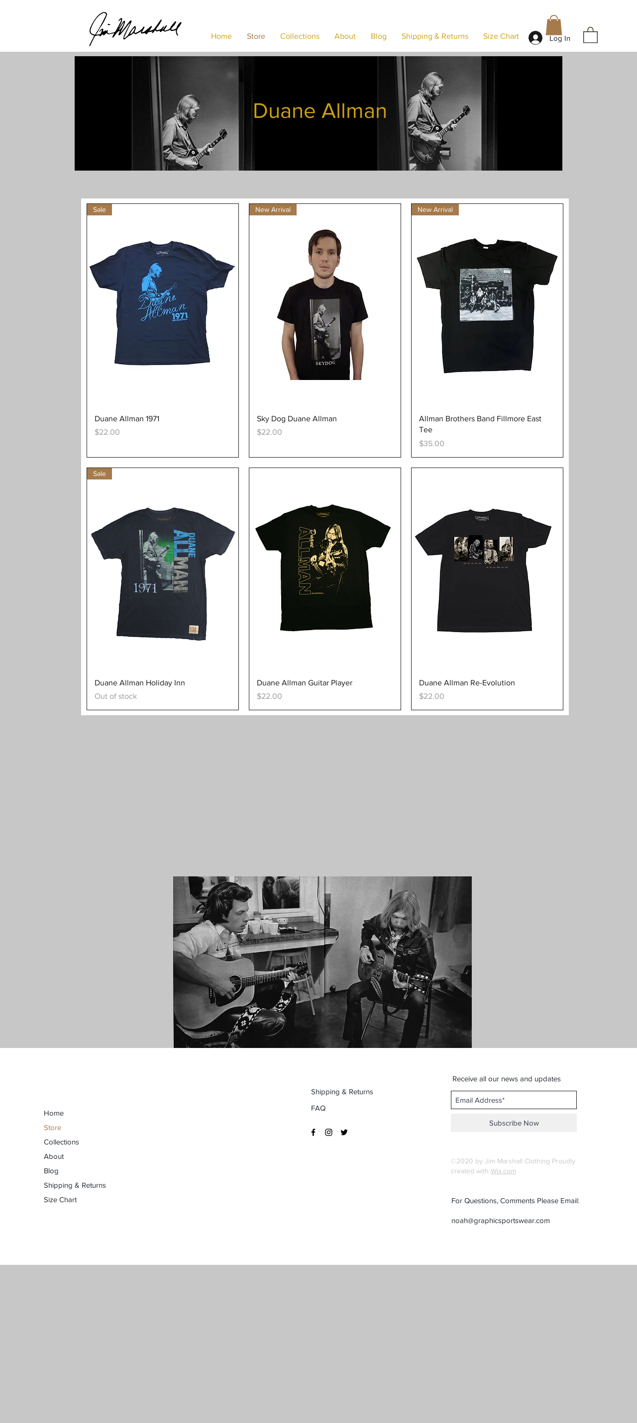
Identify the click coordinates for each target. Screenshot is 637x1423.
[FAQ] (319, 1108)
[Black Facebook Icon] (313, 1132)
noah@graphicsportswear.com (500, 1220)
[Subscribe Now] (514, 1123)
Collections (61, 1142)
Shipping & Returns (75, 1185)
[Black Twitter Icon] (344, 1132)
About (54, 1156)
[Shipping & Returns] (342, 1091)
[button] (590, 34)
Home (54, 1113)
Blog (51, 1170)
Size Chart (60, 1199)
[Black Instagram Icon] (328, 1132)
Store (52, 1127)
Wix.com (503, 1171)
